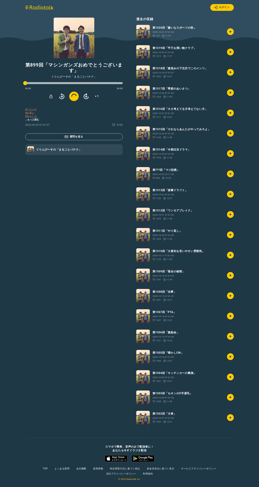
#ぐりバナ (31, 109)
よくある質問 (62, 468)
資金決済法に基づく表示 (160, 468)
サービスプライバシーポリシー (198, 468)
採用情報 (98, 468)
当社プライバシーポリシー (121, 473)
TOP (45, 468)
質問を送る (73, 137)
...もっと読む (32, 119)
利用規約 (148, 473)
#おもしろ (31, 116)
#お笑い (29, 112)
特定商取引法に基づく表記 (125, 468)
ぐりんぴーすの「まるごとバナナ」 (74, 76)
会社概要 (81, 468)
